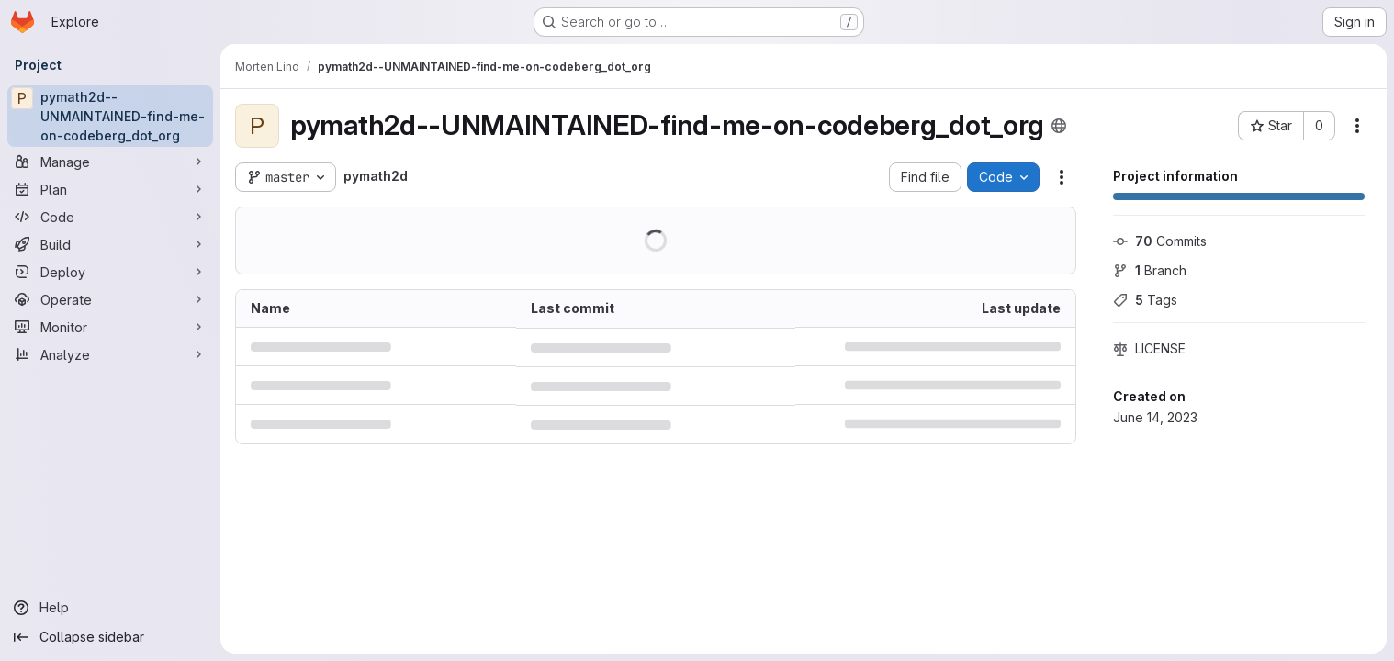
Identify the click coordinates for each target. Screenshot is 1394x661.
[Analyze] (110, 354)
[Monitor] (110, 327)
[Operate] (110, 299)
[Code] (110, 217)
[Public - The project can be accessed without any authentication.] (1058, 125)
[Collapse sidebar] (110, 637)
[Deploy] (110, 272)
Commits (1160, 241)
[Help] (110, 608)
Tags (1145, 300)
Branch (1149, 270)
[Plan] (110, 189)
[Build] (110, 244)
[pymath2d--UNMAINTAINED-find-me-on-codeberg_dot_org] (110, 116)
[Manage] (110, 161)
